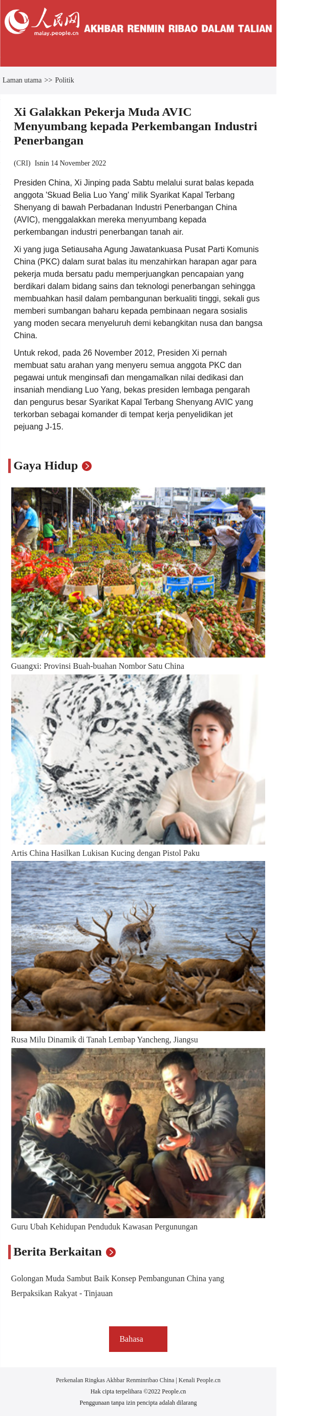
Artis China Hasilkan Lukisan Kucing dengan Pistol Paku (105, 853)
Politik (64, 80)
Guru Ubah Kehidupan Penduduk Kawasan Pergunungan (104, 1226)
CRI (22, 163)
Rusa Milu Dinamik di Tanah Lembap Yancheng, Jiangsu (104, 1039)
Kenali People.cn (199, 1380)
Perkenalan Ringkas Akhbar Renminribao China (116, 1380)
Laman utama (22, 80)
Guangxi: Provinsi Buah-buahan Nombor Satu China (97, 666)
